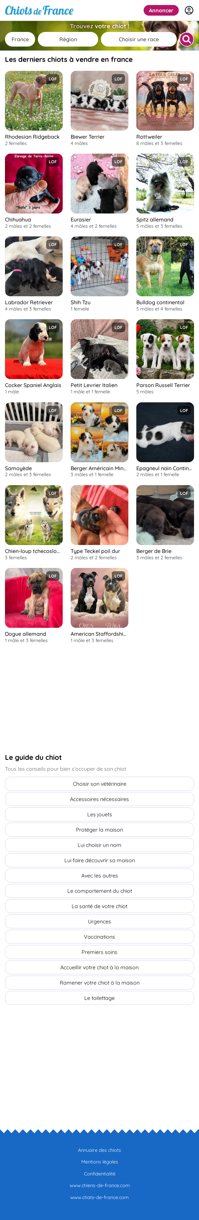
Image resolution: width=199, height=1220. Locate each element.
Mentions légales (99, 1162)
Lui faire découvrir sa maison (99, 860)
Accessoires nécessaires (99, 799)
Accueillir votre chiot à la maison (99, 967)
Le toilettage (99, 998)
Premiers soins (99, 952)
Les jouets (99, 814)
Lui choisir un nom (99, 845)
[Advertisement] (54, 698)
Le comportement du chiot (99, 890)
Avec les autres (99, 875)
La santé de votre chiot (99, 906)
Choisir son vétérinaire (99, 783)
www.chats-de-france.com (99, 1197)
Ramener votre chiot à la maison (100, 982)
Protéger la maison (99, 829)
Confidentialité (99, 1174)
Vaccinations (99, 936)
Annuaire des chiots (99, 1150)
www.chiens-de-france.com (100, 1185)
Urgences (99, 921)
